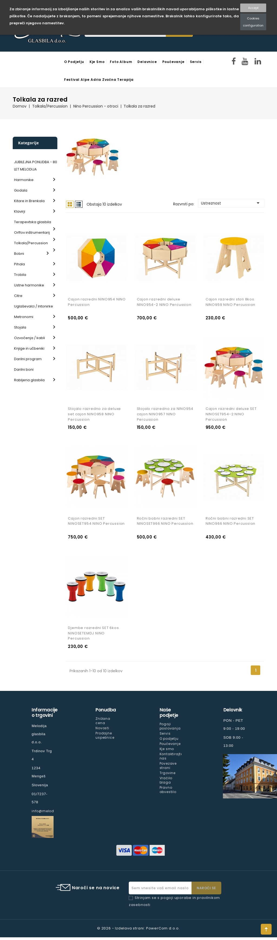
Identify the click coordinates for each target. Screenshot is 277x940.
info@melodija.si (47, 813)
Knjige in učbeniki (29, 348)
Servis (196, 61)
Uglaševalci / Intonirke (33, 306)
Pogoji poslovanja (170, 728)
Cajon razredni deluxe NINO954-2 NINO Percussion (164, 302)
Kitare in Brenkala (29, 200)
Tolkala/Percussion (31, 243)
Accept (253, 8)
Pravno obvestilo (168, 792)
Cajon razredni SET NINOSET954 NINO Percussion (96, 523)
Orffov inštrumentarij (32, 232)
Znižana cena (102, 723)
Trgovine (168, 775)
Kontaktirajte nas (171, 758)
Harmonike (24, 179)
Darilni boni (24, 369)
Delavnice (147, 61)
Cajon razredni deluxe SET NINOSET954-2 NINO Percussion (231, 415)
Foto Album (121, 61)
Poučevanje (173, 61)
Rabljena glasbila (29, 380)
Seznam (78, 204)
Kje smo (97, 61)
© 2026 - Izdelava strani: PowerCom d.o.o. (138, 931)
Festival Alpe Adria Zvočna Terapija (99, 79)
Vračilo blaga (166, 782)
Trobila (20, 274)
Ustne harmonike (29, 285)
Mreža (69, 204)
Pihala (19, 264)
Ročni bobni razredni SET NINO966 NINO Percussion (230, 523)
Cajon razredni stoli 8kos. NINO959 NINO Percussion (230, 302)
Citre (18, 295)
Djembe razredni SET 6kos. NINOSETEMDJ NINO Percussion (94, 636)
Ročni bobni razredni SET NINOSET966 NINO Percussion (165, 523)
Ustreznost (231, 203)
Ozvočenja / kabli (29, 337)
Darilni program (28, 359)
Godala (20, 190)
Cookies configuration (253, 22)
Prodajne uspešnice (104, 737)
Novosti (102, 730)
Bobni (19, 253)
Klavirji (19, 211)
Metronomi (23, 316)
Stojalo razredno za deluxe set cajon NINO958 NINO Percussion (94, 415)
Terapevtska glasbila (32, 222)
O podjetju (74, 61)
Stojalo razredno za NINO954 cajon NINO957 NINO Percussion (165, 415)
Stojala (20, 327)
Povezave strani (168, 768)
